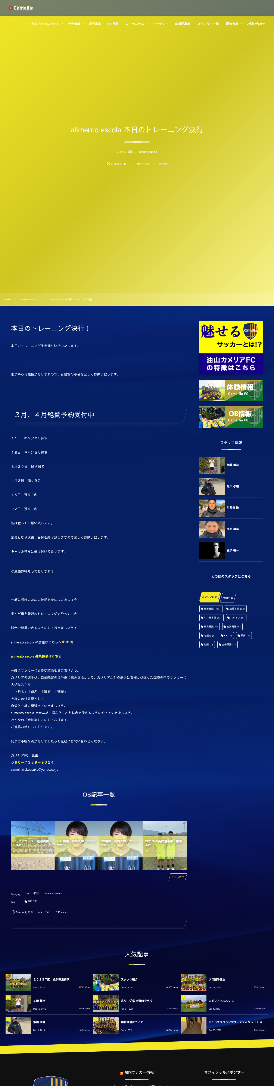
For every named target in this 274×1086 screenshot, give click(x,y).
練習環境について (132, 1022)
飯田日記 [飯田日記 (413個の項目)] (212, 608)
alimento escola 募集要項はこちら (36, 656)
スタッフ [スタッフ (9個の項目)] (238, 617)
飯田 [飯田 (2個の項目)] (245, 635)
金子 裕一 (233, 550)
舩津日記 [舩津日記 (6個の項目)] (234, 626)
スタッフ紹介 (129, 979)
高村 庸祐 (233, 529)
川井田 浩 (233, 508)
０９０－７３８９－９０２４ (32, 762)
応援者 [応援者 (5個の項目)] (209, 635)
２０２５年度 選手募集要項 (51, 979)
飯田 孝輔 (233, 486)
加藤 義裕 (233, 465)
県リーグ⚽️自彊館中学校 (136, 1001)
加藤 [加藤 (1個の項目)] (208, 644)
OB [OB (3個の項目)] (228, 635)
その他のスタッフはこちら (231, 576)
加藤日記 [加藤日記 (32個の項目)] (237, 608)
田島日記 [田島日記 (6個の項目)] (211, 626)
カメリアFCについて (221, 1001)
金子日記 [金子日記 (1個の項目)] (229, 644)
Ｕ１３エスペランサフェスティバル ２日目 (235, 1022)
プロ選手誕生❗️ (219, 979)
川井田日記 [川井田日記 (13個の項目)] (213, 617)
